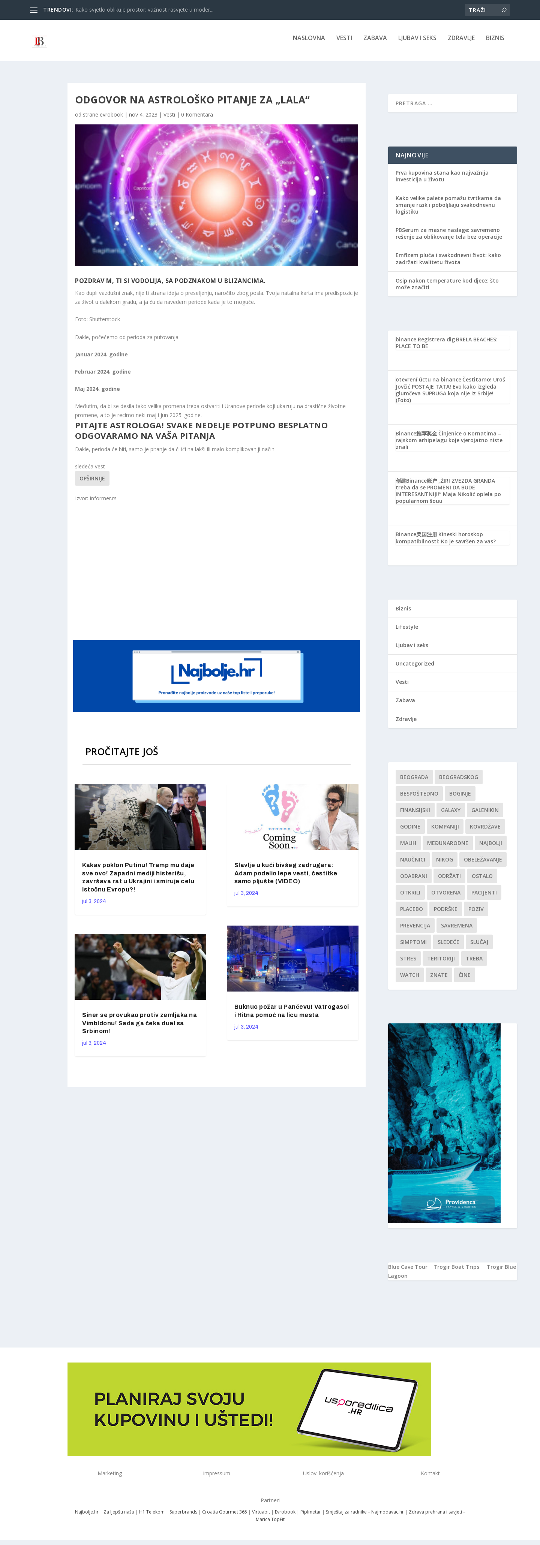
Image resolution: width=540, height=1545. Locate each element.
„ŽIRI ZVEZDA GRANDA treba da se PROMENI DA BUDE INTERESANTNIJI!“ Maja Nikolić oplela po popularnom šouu (448, 496)
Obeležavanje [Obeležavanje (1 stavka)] (483, 864)
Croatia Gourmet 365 (224, 1517)
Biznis (495, 43)
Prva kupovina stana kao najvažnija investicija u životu (442, 181)
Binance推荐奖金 (416, 438)
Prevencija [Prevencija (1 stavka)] (415, 930)
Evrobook (285, 1517)
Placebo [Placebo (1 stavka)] (411, 914)
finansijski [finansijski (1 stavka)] (415, 815)
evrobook (111, 119)
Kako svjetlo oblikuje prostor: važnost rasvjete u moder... (144, 9)
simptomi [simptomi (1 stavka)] (413, 947)
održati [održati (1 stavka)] (449, 881)
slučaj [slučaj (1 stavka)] (479, 947)
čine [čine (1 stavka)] (465, 980)
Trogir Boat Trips (456, 1272)
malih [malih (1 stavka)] (408, 848)
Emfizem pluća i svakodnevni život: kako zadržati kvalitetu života (448, 264)
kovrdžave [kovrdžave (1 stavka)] (485, 831)
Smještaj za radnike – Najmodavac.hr (365, 1517)
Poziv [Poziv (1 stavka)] (476, 914)
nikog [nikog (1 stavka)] (444, 864)
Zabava (375, 43)
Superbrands (183, 1517)
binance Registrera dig (425, 344)
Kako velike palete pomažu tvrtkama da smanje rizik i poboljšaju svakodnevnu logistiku (448, 210)
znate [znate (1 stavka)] (439, 980)
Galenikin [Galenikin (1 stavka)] (485, 815)
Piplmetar (310, 1517)
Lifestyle (407, 632)
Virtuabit (261, 1517)
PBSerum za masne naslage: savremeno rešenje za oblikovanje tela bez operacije (449, 238)
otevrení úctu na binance (428, 384)
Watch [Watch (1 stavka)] (409, 980)
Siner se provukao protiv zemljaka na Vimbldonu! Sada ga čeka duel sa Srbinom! (139, 1028)
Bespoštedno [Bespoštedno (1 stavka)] (419, 798)
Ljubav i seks (417, 43)
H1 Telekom (152, 1517)
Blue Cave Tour (408, 1272)
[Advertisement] (218, 575)
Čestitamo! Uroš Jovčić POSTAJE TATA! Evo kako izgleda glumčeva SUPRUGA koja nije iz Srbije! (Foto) (450, 395)
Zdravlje (461, 43)
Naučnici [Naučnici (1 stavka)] (412, 864)
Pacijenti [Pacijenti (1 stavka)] (484, 897)
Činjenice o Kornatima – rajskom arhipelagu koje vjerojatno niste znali (449, 445)
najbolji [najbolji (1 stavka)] (490, 848)
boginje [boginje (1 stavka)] (460, 798)
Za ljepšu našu (119, 1517)
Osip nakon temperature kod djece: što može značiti (447, 289)
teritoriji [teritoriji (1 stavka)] (441, 963)
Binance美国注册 (416, 539)
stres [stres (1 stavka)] (408, 963)
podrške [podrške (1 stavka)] (446, 914)
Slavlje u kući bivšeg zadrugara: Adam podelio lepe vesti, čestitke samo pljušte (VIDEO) (286, 878)
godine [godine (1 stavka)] (410, 831)
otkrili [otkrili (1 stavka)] (410, 897)
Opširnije (92, 483)
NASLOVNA (309, 43)
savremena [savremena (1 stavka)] (456, 930)
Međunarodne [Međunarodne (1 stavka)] (447, 848)
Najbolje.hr (87, 1517)
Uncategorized (415, 668)
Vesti (344, 43)
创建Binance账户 (416, 485)
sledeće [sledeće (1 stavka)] (448, 947)
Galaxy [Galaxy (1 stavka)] (450, 815)
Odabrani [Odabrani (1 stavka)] (413, 881)
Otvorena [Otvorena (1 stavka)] (445, 897)
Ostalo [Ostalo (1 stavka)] (482, 881)
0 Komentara (197, 119)
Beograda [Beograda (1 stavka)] (414, 782)
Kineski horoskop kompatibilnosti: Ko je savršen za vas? (446, 543)
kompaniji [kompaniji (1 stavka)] (445, 831)
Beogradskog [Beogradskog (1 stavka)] (458, 782)
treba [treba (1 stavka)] (474, 963)
